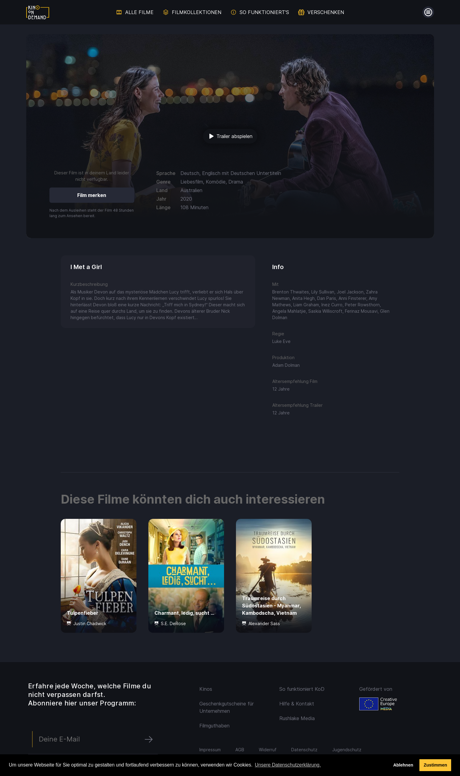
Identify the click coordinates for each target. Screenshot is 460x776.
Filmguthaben (214, 726)
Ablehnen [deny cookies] (403, 765)
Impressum (210, 749)
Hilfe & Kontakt (296, 704)
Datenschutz (304, 749)
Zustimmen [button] (435, 765)
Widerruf (268, 749)
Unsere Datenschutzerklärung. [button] (288, 764)
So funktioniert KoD (301, 689)
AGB (239, 749)
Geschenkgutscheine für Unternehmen (226, 707)
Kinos (205, 689)
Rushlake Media (297, 718)
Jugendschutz (346, 749)
